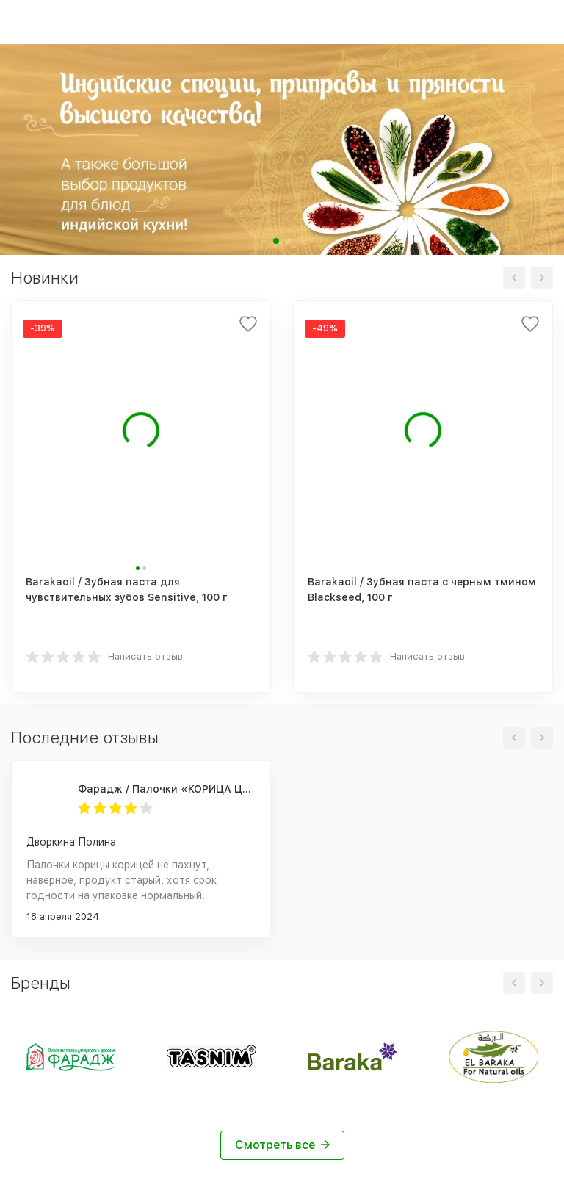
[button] (276, 241)
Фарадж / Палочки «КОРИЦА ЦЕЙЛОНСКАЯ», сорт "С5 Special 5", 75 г (167, 789)
